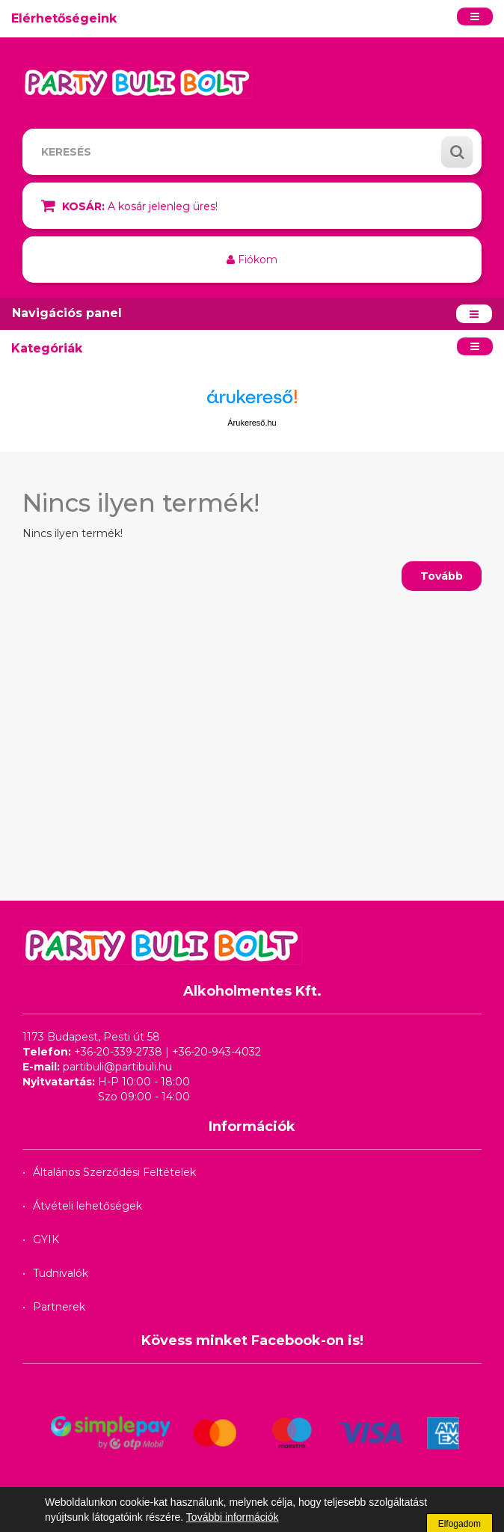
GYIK (46, 1239)
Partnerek (59, 1307)
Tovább (441, 576)
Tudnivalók (60, 1273)
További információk (232, 1517)
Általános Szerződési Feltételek (114, 1172)
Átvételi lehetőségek (87, 1206)
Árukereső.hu (251, 422)
